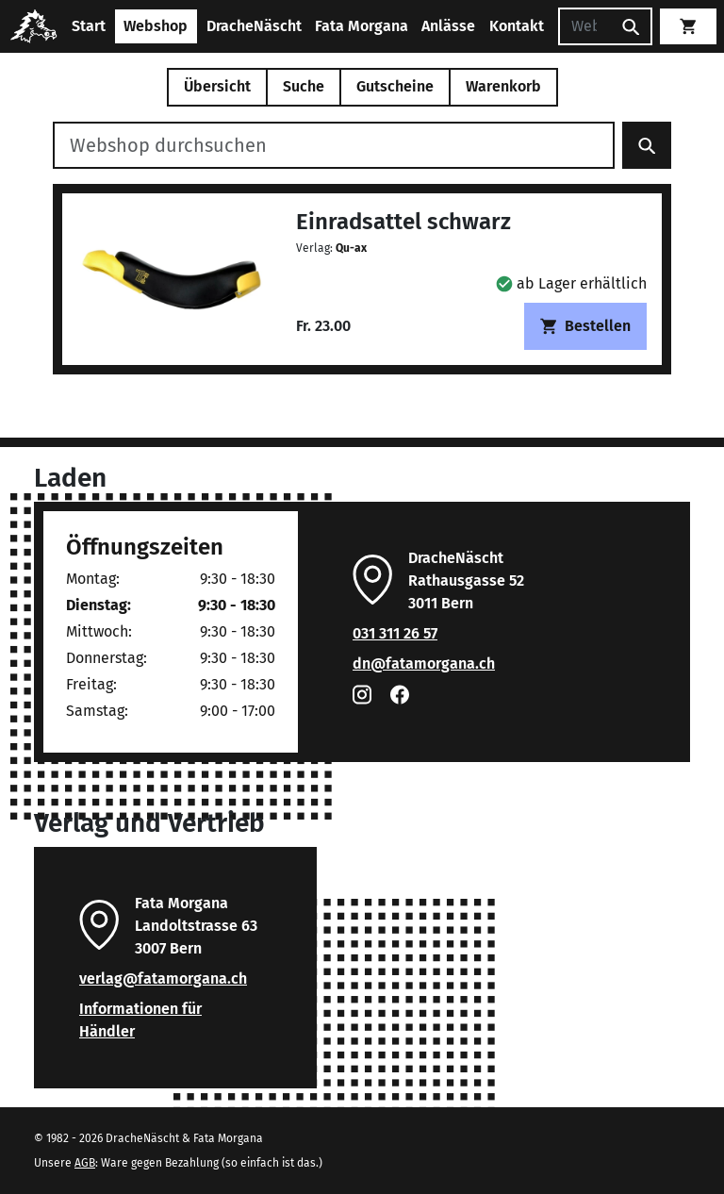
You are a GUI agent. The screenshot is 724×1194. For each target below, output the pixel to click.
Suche (303, 86)
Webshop (155, 26)
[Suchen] (584, 26)
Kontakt (516, 26)
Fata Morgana (361, 26)
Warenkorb (503, 86)
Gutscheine (395, 86)
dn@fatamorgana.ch (424, 663)
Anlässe (448, 26)
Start (89, 26)
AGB (84, 1162)
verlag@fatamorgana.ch (163, 978)
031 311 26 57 (395, 633)
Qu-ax (351, 248)
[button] (571, 283)
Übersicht (217, 86)
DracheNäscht (254, 26)
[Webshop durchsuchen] (334, 145)
